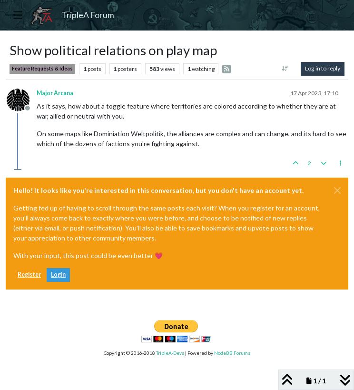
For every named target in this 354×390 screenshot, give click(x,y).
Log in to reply (322, 68)
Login (58, 274)
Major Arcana (55, 93)
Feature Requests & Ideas (42, 68)
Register (29, 274)
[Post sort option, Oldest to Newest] (285, 68)
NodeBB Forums (232, 353)
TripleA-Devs (170, 353)
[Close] (337, 190)
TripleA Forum (87, 15)
